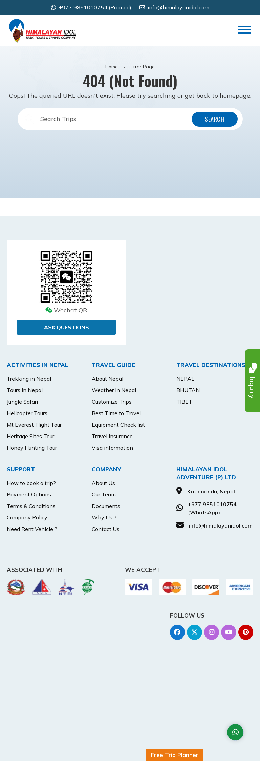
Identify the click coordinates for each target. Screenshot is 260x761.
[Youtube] (228, 632)
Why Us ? (104, 517)
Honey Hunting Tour (32, 447)
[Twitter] (193, 632)
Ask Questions (66, 327)
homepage (235, 95)
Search (214, 119)
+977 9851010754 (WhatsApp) (212, 508)
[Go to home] (43, 25)
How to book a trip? (31, 482)
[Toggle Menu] (244, 30)
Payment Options (29, 494)
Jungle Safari (22, 401)
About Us (103, 482)
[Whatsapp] (235, 732)
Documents (106, 505)
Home (111, 67)
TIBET (184, 401)
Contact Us (106, 528)
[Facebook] (176, 632)
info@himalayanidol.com (178, 7)
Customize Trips (112, 401)
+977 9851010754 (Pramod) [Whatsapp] (95, 7)
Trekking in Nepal (29, 378)
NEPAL (185, 378)
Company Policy (27, 517)
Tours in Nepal (25, 390)
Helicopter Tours (27, 413)
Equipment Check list (118, 424)
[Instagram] (211, 632)
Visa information (112, 447)
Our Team (104, 494)
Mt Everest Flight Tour (34, 424)
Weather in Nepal (114, 390)
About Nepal (107, 378)
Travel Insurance (112, 436)
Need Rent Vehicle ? (32, 528)
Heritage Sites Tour (30, 436)
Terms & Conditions (31, 505)
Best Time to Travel (116, 413)
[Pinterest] (245, 632)
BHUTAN (188, 390)
